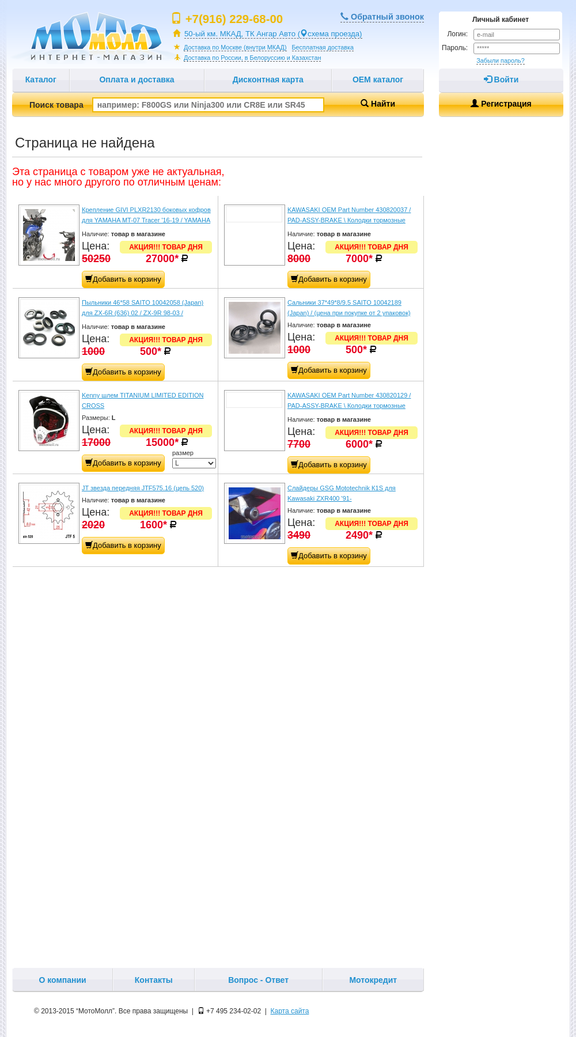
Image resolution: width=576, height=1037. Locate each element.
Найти (378, 103)
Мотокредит (373, 980)
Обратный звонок (382, 16)
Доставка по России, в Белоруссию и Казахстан (252, 57)
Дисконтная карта (268, 79)
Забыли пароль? (500, 60)
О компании (62, 980)
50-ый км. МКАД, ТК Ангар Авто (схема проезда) (273, 33)
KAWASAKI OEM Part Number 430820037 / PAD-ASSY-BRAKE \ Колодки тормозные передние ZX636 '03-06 (349, 220)
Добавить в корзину (123, 279)
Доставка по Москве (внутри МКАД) (235, 47)
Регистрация (501, 103)
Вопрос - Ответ (258, 980)
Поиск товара (176, 104)
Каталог (40, 79)
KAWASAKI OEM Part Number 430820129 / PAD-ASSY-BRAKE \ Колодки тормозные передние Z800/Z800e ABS (349, 405)
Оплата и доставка (136, 79)
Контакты (154, 980)
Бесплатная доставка (323, 47)
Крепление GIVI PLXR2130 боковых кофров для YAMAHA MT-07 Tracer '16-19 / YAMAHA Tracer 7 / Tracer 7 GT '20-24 (146, 220)
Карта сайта (290, 1011)
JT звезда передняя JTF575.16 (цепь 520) (143, 488)
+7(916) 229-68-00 (234, 19)
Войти (501, 79)
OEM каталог (378, 79)
